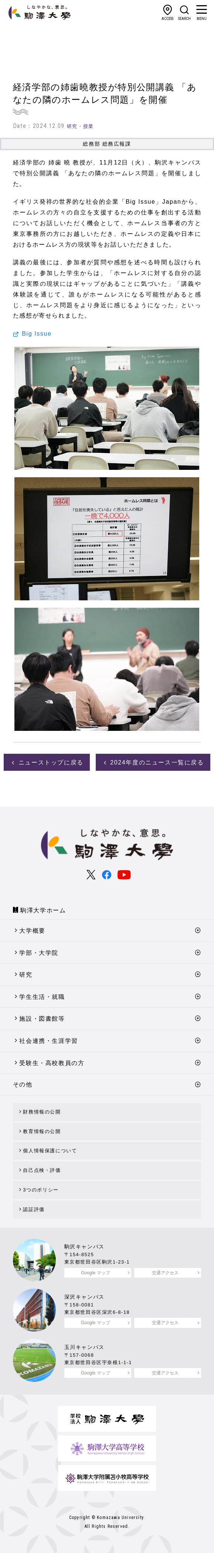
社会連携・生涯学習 (48, 1041)
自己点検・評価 (42, 1170)
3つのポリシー (40, 1190)
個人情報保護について (50, 1150)
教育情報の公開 (42, 1131)
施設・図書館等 (42, 1018)
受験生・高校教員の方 (51, 1063)
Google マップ (95, 1272)
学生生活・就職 (42, 997)
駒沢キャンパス (84, 1246)
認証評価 (33, 1209)
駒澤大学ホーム (43, 910)
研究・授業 (80, 126)
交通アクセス (165, 1272)
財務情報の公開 (42, 1112)
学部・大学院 (38, 953)
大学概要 (32, 931)
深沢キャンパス (84, 1297)
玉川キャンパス (84, 1347)
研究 (25, 975)
